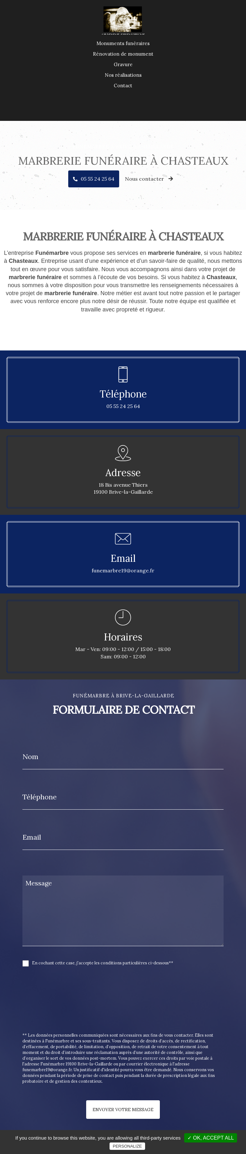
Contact (123, 108)
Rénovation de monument (123, 76)
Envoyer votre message (123, 1109)
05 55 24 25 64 (97, 179)
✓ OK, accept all (210, 1138)
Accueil (123, 45)
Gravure (123, 87)
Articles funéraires (123, 55)
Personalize (127, 1146)
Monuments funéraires (123, 66)
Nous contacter (149, 179)
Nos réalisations (123, 97)
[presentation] (90, 1013)
